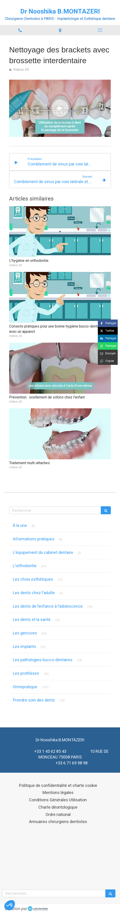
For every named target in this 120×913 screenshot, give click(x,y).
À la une (20, 525)
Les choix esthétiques (33, 579)
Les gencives (25, 633)
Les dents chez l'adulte (34, 592)
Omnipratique (25, 686)
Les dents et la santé (32, 619)
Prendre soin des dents (34, 700)
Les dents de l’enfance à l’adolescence (48, 606)
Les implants (24, 646)
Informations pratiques (33, 538)
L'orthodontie (25, 565)
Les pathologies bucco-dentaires (42, 659)
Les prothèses (26, 673)
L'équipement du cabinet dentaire (43, 552)
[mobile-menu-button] (100, 30)
